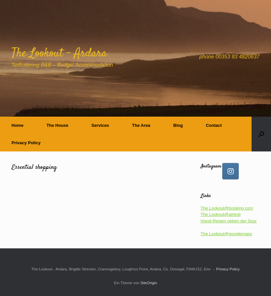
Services (100, 125)
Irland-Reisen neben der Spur (229, 220)
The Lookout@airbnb (221, 214)
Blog (178, 125)
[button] (261, 134)
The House (57, 125)
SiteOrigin (148, 283)
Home (17, 125)
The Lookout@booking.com (227, 208)
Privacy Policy (26, 142)
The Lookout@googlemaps (226, 233)
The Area (141, 125)
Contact (214, 125)
